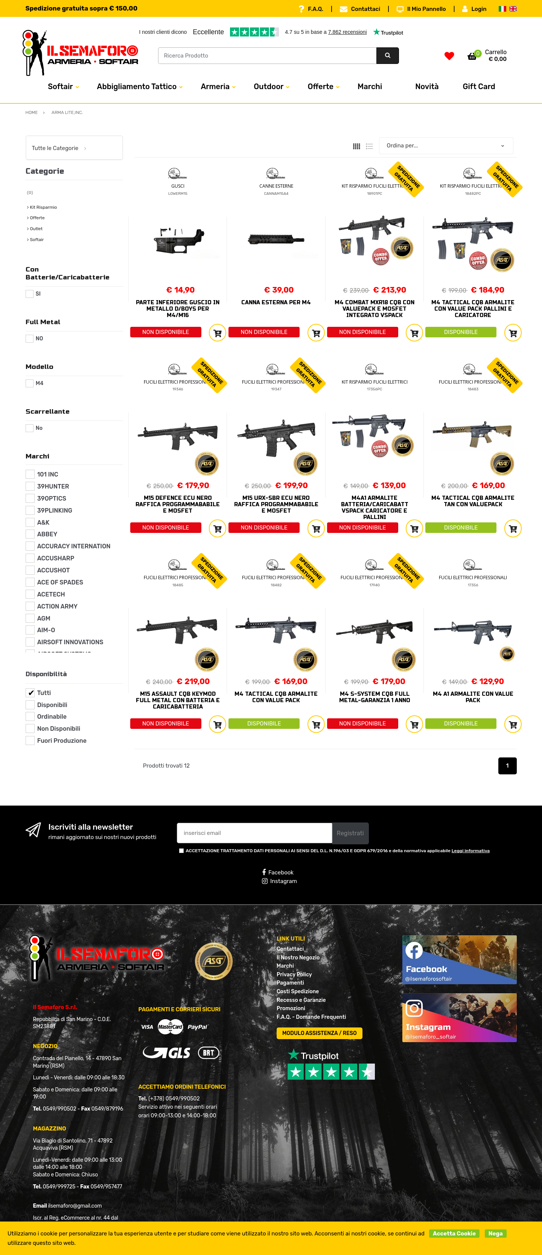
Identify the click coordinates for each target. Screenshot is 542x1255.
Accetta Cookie (454, 1233)
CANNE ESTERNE (276, 186)
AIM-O (46, 630)
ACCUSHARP (56, 558)
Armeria (215, 86)
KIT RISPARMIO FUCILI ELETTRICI (375, 186)
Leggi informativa (471, 850)
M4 (39, 383)
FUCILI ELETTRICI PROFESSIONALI (178, 382)
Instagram (279, 881)
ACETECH (51, 594)
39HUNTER (53, 486)
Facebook (278, 872)
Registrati (350, 833)
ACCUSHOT (53, 570)
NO (39, 338)
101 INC (47, 474)
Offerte (320, 86)
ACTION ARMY (57, 606)
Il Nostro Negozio (298, 958)
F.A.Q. (310, 9)
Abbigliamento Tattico (137, 86)
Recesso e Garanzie (301, 1000)
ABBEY (47, 534)
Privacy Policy (294, 974)
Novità (426, 86)
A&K (43, 522)
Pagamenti (290, 983)
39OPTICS (51, 498)
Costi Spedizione (298, 991)
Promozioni (291, 1008)
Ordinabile (52, 716)
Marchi (370, 86)
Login (474, 9)
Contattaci (360, 9)
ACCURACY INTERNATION (74, 546)
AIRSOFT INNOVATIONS (70, 642)
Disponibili (52, 705)
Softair (60, 86)
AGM (43, 618)
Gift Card (479, 86)
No (39, 428)
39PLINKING (54, 510)
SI (38, 294)
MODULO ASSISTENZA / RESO (319, 1033)
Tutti (44, 693)
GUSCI (177, 186)
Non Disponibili (58, 728)
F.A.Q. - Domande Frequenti (311, 1017)
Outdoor (268, 86)
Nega (496, 1233)
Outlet (36, 228)
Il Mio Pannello (421, 9)
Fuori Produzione (62, 740)
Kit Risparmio (43, 207)
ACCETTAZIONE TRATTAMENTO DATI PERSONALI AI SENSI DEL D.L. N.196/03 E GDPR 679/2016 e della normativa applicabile (338, 850)
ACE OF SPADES (60, 582)
